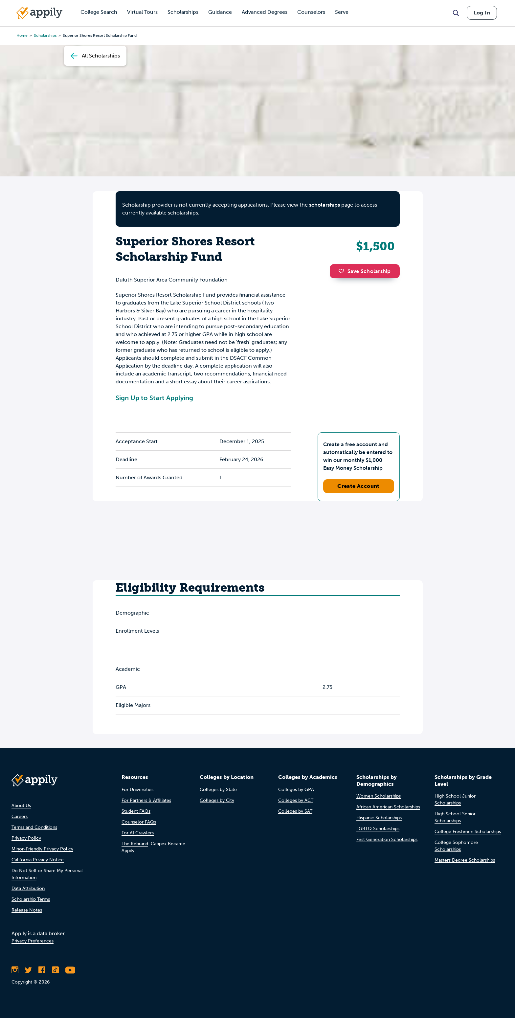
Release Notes (26, 910)
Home (22, 35)
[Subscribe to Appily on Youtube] (70, 970)
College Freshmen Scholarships (468, 831)
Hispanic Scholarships (379, 818)
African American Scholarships (388, 807)
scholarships (45, 35)
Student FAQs (136, 811)
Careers (19, 816)
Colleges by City (217, 800)
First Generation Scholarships (386, 839)
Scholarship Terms (30, 899)
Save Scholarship (365, 271)
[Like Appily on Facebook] (41, 970)
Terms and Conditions (34, 827)
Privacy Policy (26, 838)
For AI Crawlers (138, 833)
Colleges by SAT (295, 811)
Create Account (358, 486)
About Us (21, 805)
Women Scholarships (378, 796)
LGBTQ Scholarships (377, 828)
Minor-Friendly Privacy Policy (42, 849)
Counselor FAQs (139, 822)
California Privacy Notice (37, 860)
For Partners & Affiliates (146, 800)
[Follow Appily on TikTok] (55, 970)
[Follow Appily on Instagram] (14, 970)
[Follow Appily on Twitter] (28, 970)
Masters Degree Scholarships (465, 860)
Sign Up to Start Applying (154, 398)
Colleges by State (218, 789)
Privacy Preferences (32, 941)
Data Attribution (28, 888)
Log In (482, 13)
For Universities (137, 789)
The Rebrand (135, 844)
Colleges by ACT (295, 800)
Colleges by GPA (296, 789)
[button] (343, 271)
